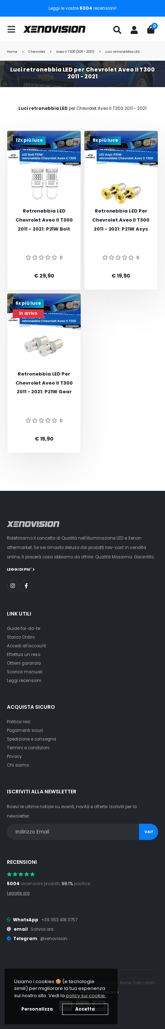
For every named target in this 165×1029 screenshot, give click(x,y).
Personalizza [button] (37, 1009)
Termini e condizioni (28, 748)
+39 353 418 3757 (59, 920)
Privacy (14, 756)
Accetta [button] (85, 1009)
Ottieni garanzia (24, 663)
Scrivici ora (42, 929)
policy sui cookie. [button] (86, 995)
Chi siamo (18, 765)
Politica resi (18, 722)
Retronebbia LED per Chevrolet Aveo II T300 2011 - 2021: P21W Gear (44, 382)
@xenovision (53, 939)
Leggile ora (18, 893)
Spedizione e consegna (31, 739)
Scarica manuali (24, 672)
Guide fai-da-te (23, 628)
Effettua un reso (23, 654)
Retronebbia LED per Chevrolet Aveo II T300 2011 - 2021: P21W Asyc (120, 219)
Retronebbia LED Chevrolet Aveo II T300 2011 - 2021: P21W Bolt (44, 219)
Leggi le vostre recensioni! (82, 8)
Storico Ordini (21, 637)
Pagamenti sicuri (25, 730)
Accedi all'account (26, 646)
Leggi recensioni (24, 680)
